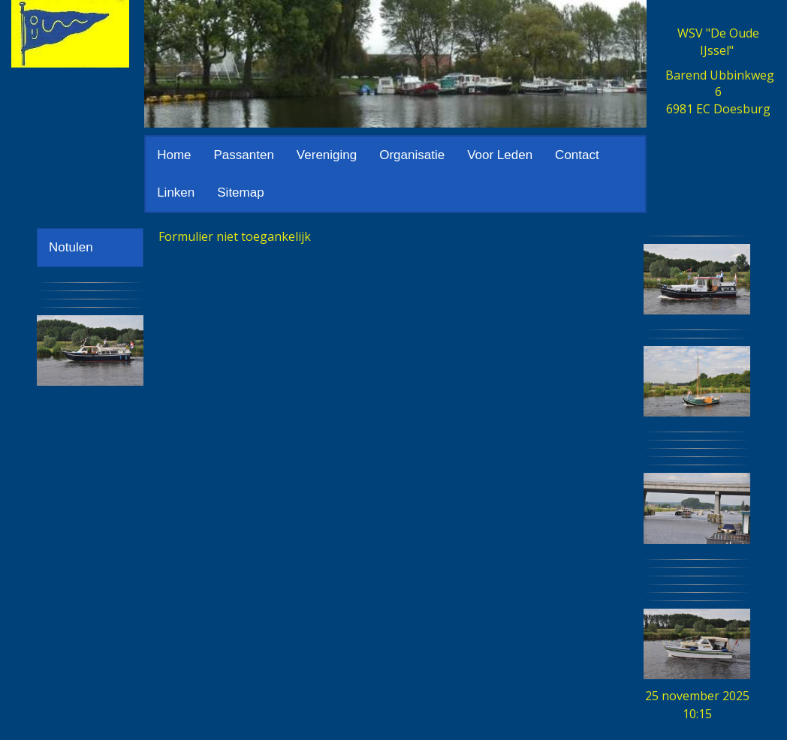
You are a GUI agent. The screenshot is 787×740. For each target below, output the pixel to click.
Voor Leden (499, 155)
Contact (577, 155)
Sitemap (240, 192)
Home (174, 155)
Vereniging (327, 155)
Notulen (71, 247)
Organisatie (412, 155)
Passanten (244, 155)
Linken (175, 192)
